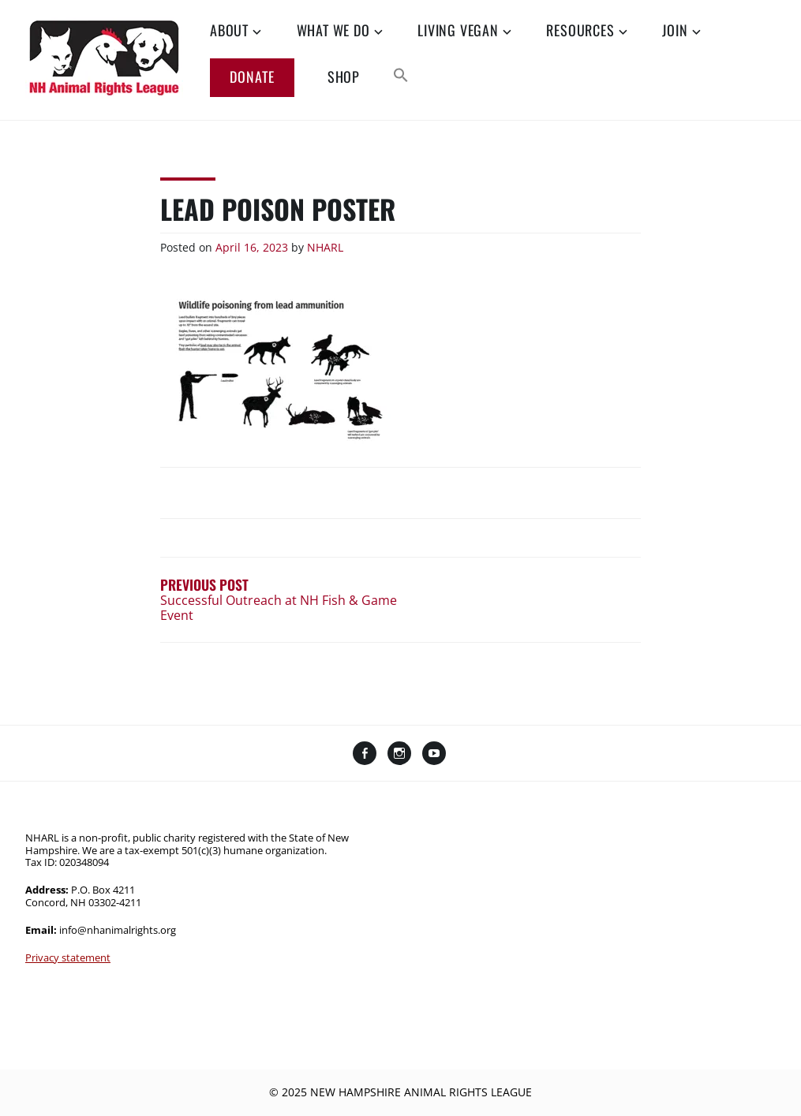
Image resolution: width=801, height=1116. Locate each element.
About (229, 31)
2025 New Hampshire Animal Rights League (407, 1091)
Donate (252, 76)
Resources (580, 31)
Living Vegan (458, 31)
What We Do (333, 31)
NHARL (325, 247)
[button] (401, 76)
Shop (344, 78)
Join (674, 31)
